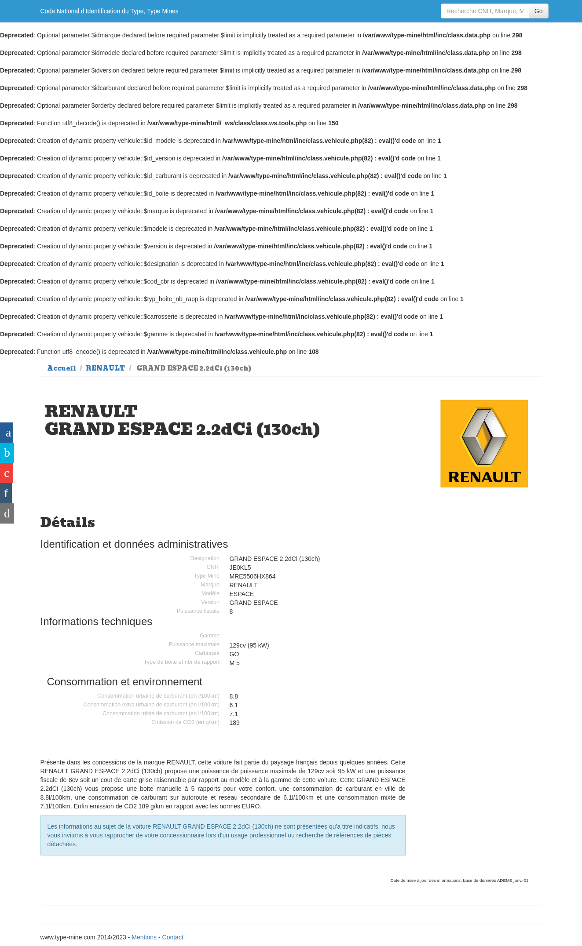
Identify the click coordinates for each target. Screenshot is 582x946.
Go (538, 11)
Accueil (61, 368)
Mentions (144, 937)
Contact (172, 937)
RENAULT (105, 368)
